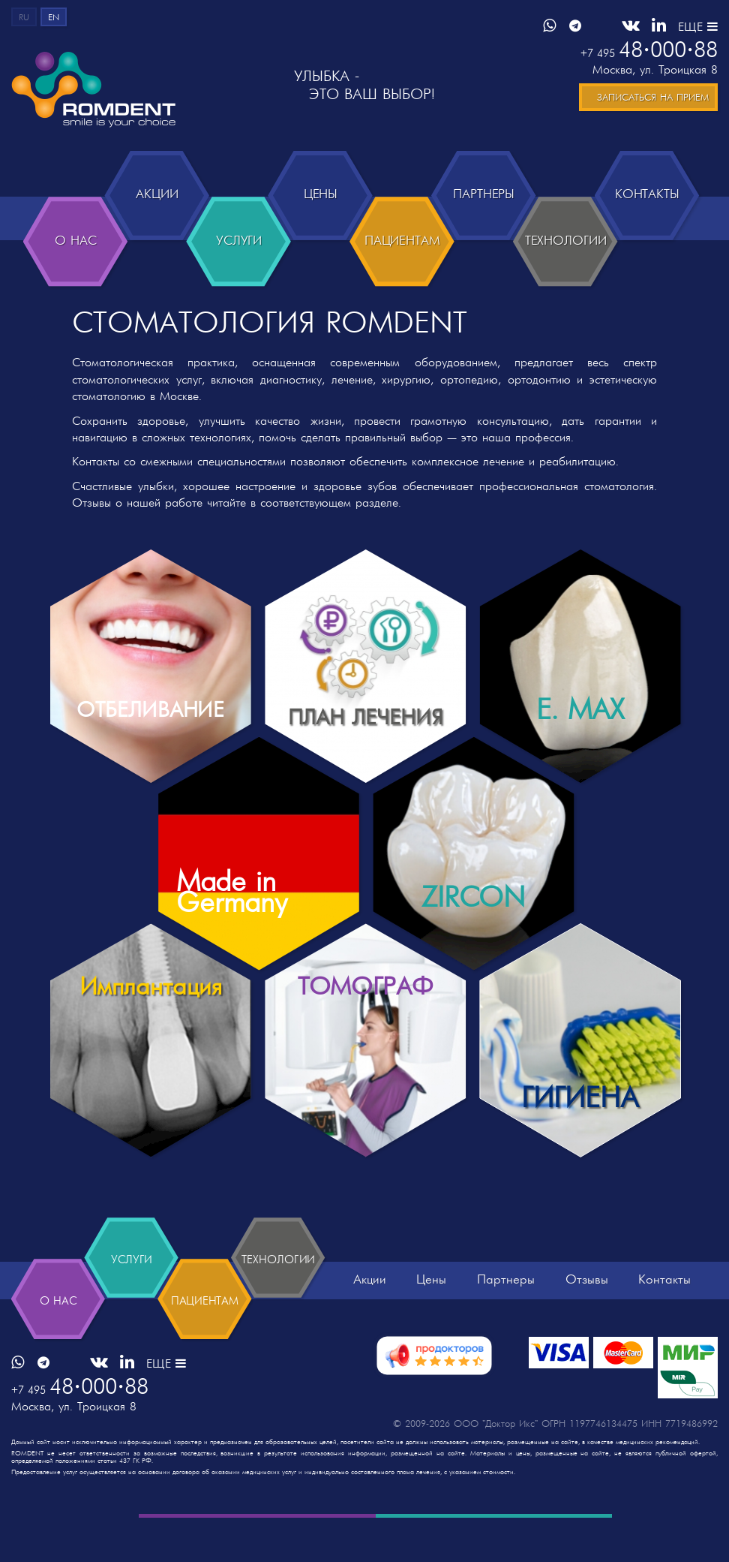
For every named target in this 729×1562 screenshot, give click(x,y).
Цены (431, 1323)
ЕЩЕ (698, 27)
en (53, 18)
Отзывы (587, 1323)
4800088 (649, 51)
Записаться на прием (653, 98)
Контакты (664, 1323)
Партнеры (506, 1323)
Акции (369, 1323)
